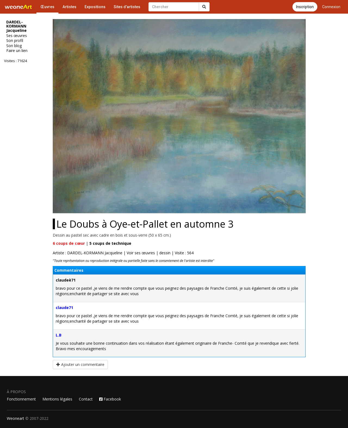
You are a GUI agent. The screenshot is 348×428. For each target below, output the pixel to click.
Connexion (331, 7)
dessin (164, 252)
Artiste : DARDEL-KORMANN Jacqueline (87, 252)
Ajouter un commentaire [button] (80, 364)
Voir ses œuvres (141, 252)
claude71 (64, 307)
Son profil (14, 40)
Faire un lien (16, 50)
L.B (58, 335)
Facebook (110, 399)
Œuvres (47, 7)
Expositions (95, 7)
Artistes (69, 7)
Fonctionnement (21, 399)
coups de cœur (69, 243)
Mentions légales (57, 399)
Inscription (305, 7)
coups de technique (110, 243)
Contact (86, 399)
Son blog (14, 45)
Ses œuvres (16, 35)
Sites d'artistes (127, 7)
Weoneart (15, 418)
